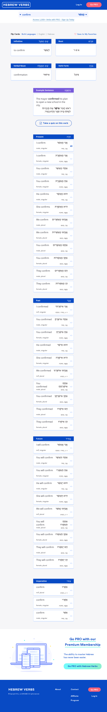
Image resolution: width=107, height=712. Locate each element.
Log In (79, 5)
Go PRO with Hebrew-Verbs (83, 666)
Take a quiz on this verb (53, 123)
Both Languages (29, 34)
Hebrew (51, 34)
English (42, 34)
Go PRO (94, 5)
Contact (75, 689)
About (58, 689)
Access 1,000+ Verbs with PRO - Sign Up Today (53, 20)
